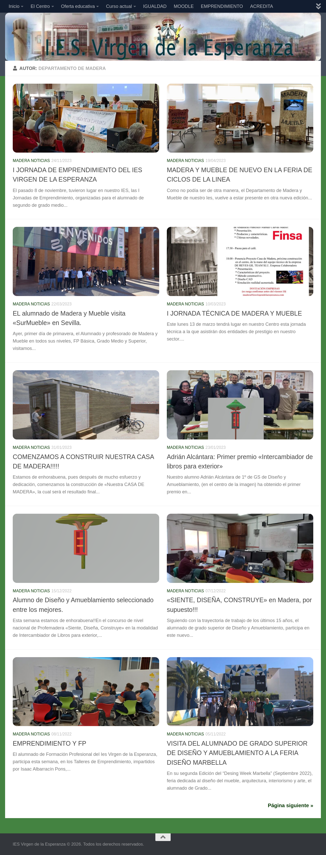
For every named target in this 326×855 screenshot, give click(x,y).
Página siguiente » (291, 805)
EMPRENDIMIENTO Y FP (49, 743)
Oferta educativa (78, 6)
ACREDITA (261, 6)
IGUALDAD (155, 6)
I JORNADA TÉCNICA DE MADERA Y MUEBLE (234, 313)
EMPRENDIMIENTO (222, 6)
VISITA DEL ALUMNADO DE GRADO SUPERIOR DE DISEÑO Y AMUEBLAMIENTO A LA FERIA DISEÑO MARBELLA (237, 753)
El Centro (40, 6)
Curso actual (119, 6)
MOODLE (184, 6)
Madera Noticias (31, 160)
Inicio (14, 6)
